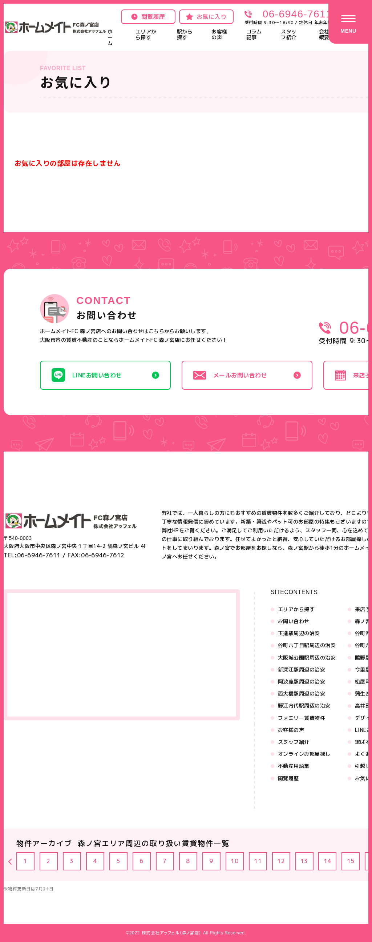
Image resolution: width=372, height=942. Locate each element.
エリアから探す (146, 34)
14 (328, 861)
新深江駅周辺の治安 (301, 669)
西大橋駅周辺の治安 (301, 693)
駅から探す (185, 34)
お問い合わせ (294, 621)
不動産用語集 (294, 766)
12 (281, 861)
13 (304, 861)
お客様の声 (219, 34)
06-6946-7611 (297, 14)
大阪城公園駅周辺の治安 (307, 657)
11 (258, 861)
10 (235, 861)
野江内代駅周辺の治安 (304, 705)
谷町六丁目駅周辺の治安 (307, 645)
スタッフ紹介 (288, 34)
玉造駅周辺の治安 (299, 633)
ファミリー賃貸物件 (301, 718)
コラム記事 (254, 34)
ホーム (110, 37)
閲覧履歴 (288, 778)
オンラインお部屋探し (304, 754)
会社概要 (324, 34)
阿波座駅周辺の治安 (301, 681)
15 (351, 861)
